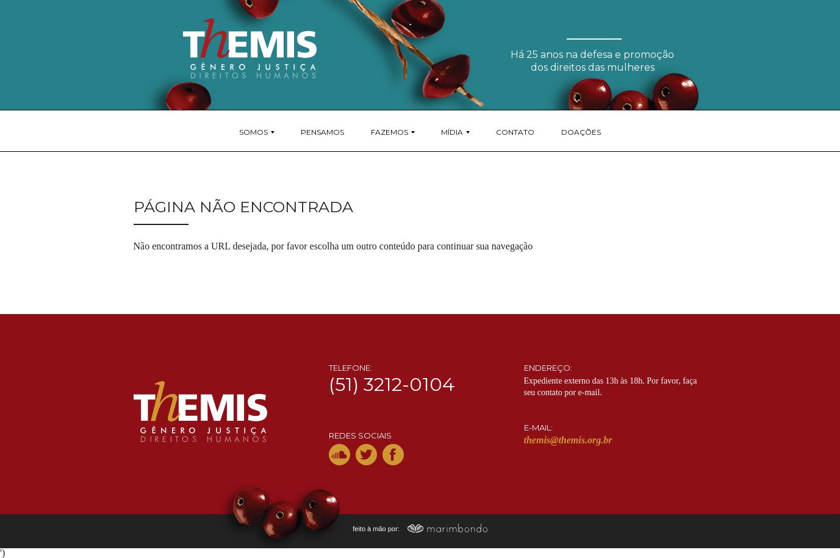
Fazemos (389, 132)
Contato (515, 132)
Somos (253, 132)
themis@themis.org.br (568, 440)
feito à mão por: (420, 528)
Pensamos (322, 132)
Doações (581, 132)
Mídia (452, 132)
